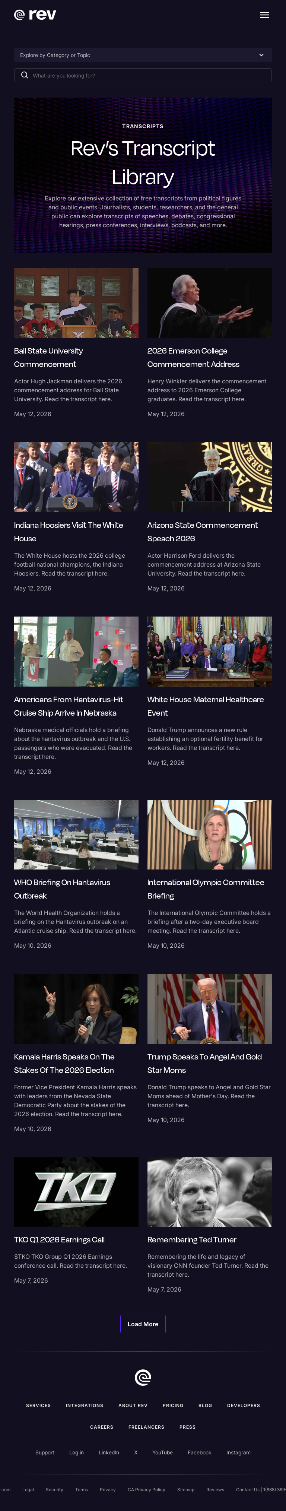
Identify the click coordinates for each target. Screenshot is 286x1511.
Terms (81, 1489)
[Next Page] (143, 1324)
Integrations (85, 1405)
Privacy (108, 1489)
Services (38, 1405)
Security (54, 1489)
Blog (205, 1405)
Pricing (173, 1405)
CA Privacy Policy (146, 1489)
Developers (243, 1405)
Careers (102, 1427)
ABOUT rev (133, 1405)
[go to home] (143, 1377)
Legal (28, 1489)
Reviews (215, 1489)
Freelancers (146, 1427)
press (187, 1427)
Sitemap (185, 1489)
